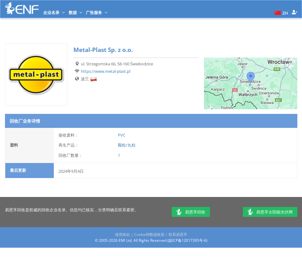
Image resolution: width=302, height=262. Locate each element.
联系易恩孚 (178, 234)
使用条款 (122, 234)
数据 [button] (75, 12)
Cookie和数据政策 (149, 234)
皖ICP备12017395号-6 (187, 240)
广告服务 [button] (96, 12)
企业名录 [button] (54, 12)
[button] (280, 12)
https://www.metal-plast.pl (105, 71)
